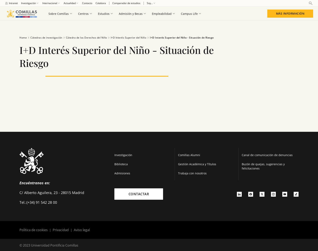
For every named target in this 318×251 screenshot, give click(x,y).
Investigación (123, 155)
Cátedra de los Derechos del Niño (84, 38)
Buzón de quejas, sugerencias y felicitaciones (263, 166)
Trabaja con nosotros (192, 173)
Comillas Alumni (189, 155)
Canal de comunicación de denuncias (267, 155)
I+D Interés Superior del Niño (126, 38)
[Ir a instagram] (273, 194)
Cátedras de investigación (44, 38)
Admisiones (122, 173)
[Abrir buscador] (310, 3)
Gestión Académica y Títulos (197, 164)
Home (23, 37)
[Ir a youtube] (284, 194)
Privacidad (61, 230)
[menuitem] (11, 3)
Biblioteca (121, 164)
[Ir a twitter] (262, 194)
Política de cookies (33, 230)
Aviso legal (82, 230)
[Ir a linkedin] (239, 194)
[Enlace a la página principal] (22, 13)
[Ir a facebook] (250, 194)
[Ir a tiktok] (296, 194)
